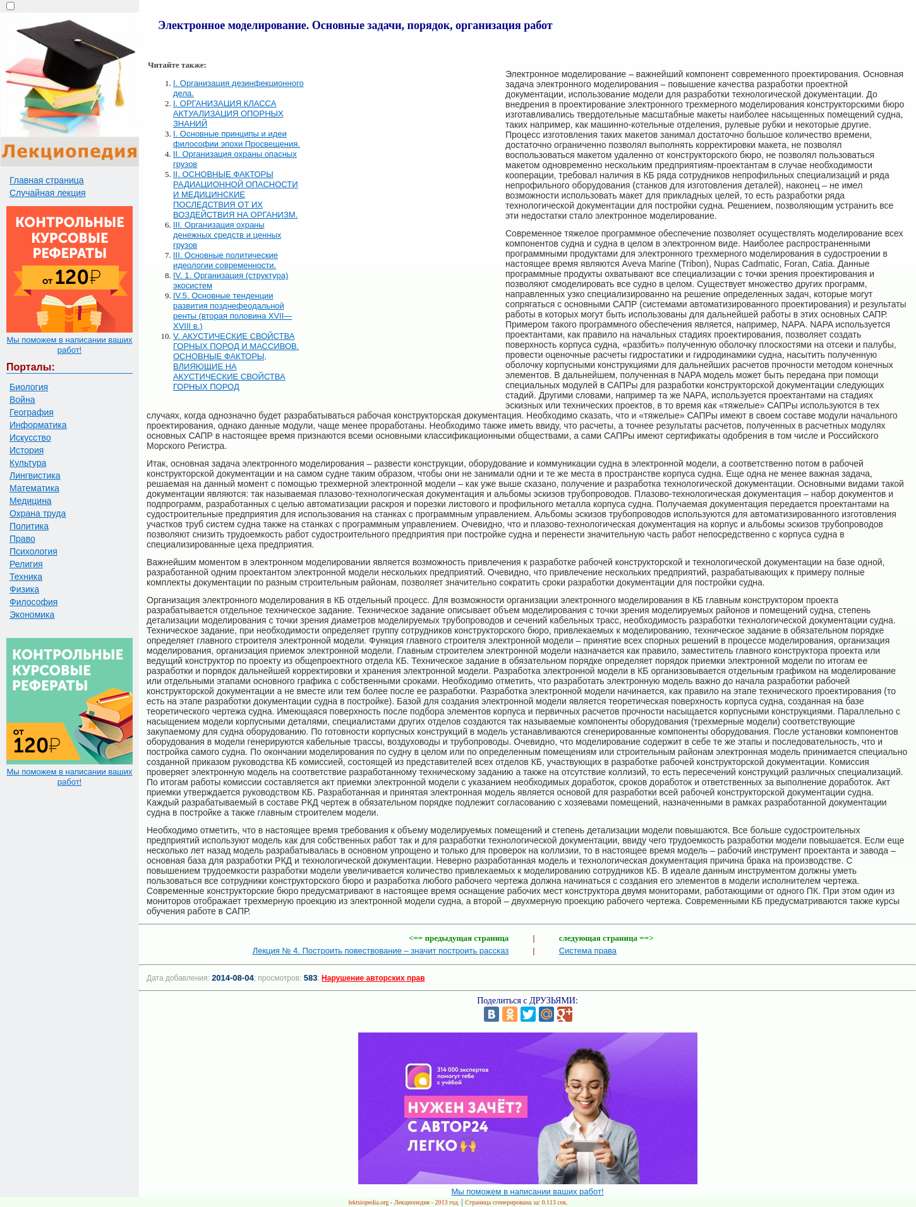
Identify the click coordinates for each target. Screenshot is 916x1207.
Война (22, 400)
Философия (33, 602)
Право (22, 539)
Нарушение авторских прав (373, 978)
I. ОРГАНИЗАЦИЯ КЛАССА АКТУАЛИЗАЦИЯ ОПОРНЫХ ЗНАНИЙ (228, 113)
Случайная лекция (47, 193)
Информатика (37, 425)
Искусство (30, 437)
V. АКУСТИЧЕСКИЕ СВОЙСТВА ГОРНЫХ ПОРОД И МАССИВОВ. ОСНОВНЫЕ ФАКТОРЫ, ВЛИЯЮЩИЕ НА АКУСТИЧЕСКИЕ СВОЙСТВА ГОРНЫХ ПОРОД (236, 361)
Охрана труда (37, 513)
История (26, 450)
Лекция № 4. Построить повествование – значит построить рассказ (381, 950)
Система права (588, 950)
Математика (34, 488)
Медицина (30, 501)
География (31, 412)
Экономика (31, 615)
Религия (26, 564)
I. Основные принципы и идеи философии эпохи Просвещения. (236, 139)
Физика (24, 589)
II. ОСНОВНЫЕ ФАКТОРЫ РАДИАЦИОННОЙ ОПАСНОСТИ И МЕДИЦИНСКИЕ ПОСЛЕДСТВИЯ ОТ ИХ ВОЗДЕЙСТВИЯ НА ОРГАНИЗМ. (235, 194)
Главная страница (46, 180)
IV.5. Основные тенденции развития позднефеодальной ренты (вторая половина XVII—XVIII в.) (232, 311)
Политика (29, 526)
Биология (28, 387)
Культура (27, 463)
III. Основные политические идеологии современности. (225, 260)
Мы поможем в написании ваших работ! (69, 345)
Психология (33, 551)
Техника (25, 577)
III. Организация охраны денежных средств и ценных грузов (227, 235)
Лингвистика (35, 475)
